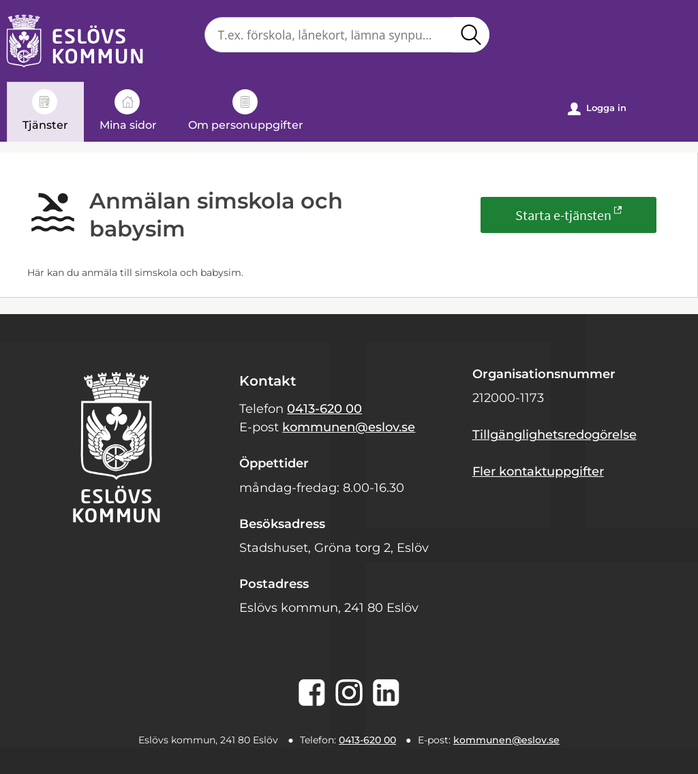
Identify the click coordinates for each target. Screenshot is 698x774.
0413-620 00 (324, 408)
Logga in (597, 108)
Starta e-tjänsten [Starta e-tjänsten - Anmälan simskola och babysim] (563, 214)
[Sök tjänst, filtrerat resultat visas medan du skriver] (346, 34)
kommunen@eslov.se (348, 427)
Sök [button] (471, 34)
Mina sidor (128, 110)
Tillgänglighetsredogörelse (554, 434)
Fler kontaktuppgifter (538, 471)
